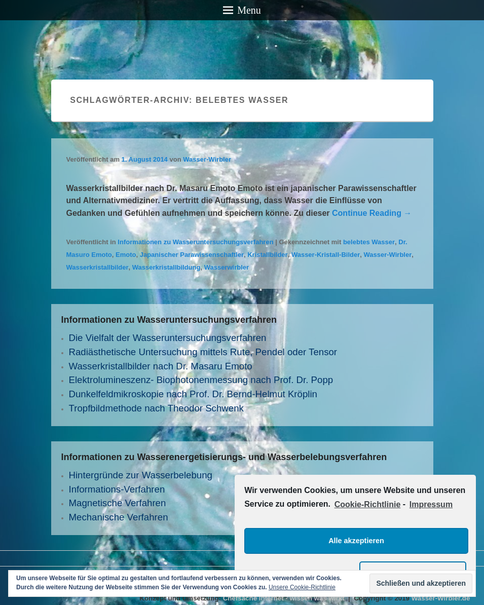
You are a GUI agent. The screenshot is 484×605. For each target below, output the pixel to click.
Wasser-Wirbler (207, 159)
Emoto (126, 254)
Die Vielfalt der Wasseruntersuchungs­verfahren (168, 337)
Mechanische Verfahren (118, 517)
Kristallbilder (267, 254)
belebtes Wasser (369, 242)
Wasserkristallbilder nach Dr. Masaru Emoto (160, 366)
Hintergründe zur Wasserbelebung (140, 475)
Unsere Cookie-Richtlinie (302, 587)
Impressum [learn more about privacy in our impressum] (431, 504)
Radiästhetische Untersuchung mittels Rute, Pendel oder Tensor (203, 352)
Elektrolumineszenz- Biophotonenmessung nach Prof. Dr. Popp (201, 379)
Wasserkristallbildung (166, 267)
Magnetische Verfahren (117, 503)
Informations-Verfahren (117, 489)
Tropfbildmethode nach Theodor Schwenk (156, 408)
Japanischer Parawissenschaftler (192, 254)
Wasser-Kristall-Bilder (325, 254)
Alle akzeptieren (356, 541)
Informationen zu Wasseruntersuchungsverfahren (195, 242)
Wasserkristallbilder (97, 267)
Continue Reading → (372, 213)
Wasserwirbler (226, 267)
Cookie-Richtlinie (367, 504)
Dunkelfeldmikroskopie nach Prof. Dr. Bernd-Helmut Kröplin (193, 394)
